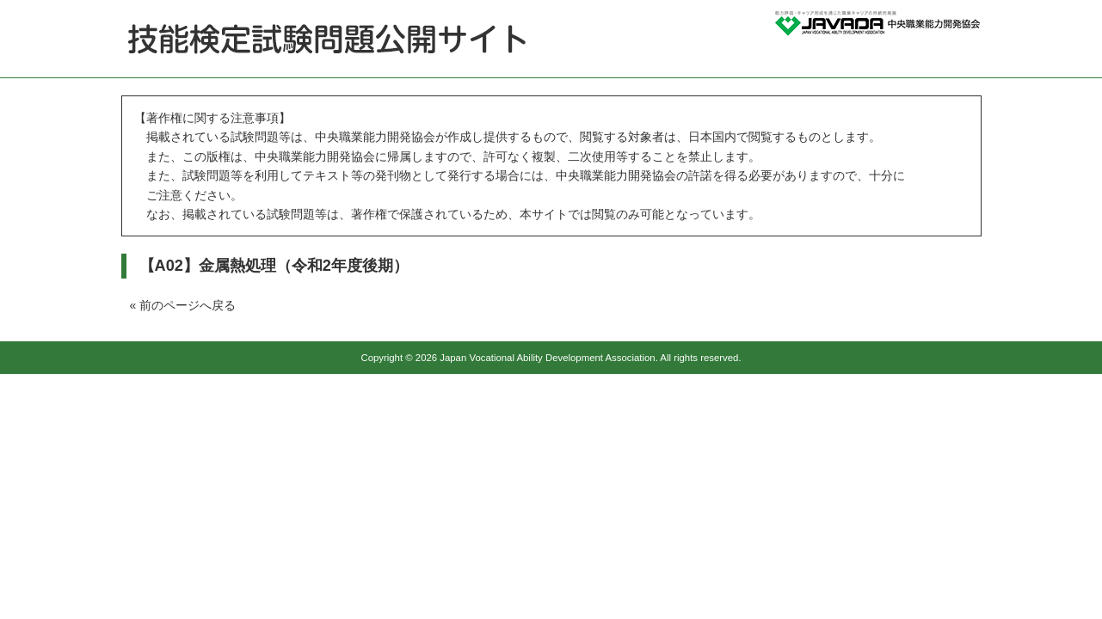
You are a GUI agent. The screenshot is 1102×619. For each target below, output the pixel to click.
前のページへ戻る (187, 305)
